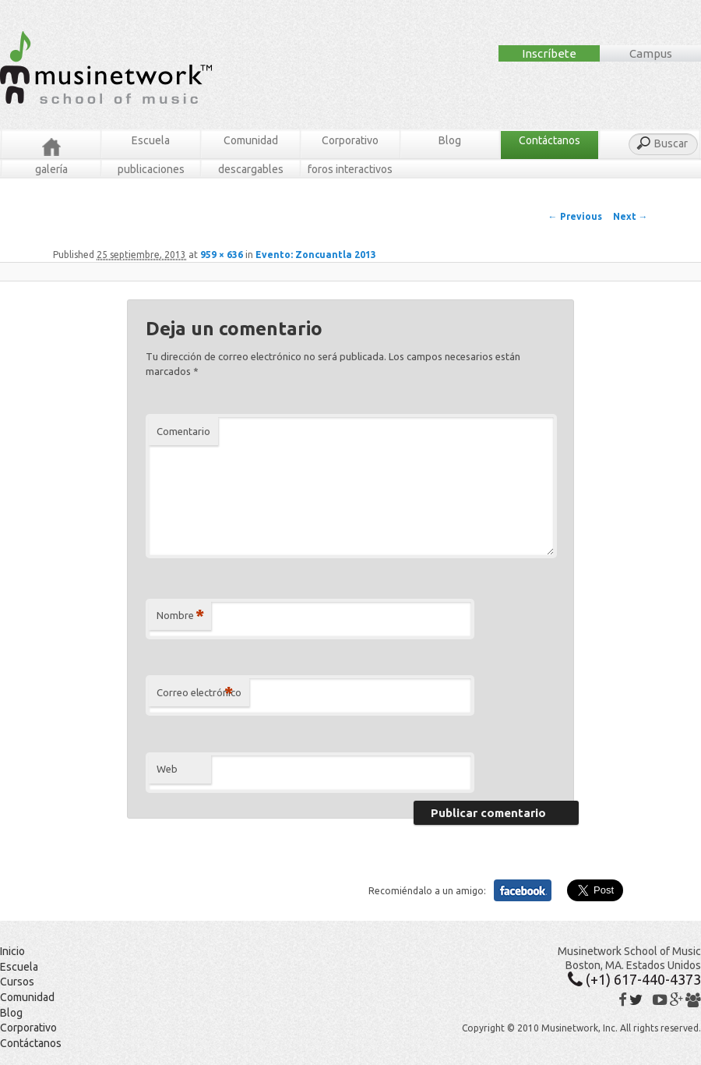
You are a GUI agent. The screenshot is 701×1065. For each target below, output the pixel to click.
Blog (450, 140)
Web (167, 768)
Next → (630, 216)
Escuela (151, 140)
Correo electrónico (199, 692)
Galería (51, 169)
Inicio (12, 951)
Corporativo (350, 140)
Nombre (180, 615)
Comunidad (251, 140)
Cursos (17, 981)
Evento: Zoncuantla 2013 (315, 254)
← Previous (575, 216)
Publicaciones (151, 169)
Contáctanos (549, 140)
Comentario (183, 431)
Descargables (251, 169)
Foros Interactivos (350, 169)
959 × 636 (221, 254)
